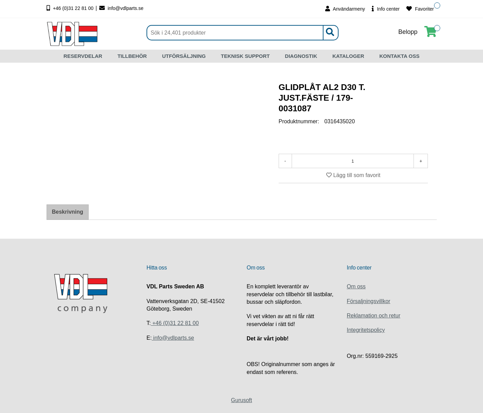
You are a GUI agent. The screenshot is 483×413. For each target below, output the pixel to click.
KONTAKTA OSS (399, 56)
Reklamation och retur (374, 315)
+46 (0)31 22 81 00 (71, 8)
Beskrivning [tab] (68, 212)
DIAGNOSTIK (301, 56)
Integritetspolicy (366, 330)
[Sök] (243, 32)
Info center (385, 9)
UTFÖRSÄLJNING (184, 56)
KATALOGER (348, 56)
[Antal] (353, 161)
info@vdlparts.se (121, 8)
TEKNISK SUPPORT (245, 56)
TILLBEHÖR (132, 56)
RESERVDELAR (83, 56)
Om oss (356, 286)
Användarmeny (345, 9)
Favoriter (420, 9)
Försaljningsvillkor (368, 301)
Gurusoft (241, 400)
